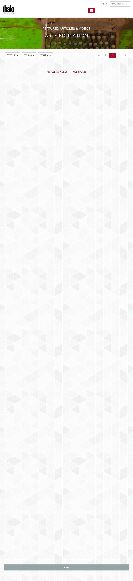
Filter (45, 55)
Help (104, 4)
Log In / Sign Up (120, 4)
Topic (12, 55)
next (66, 567)
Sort (29, 55)
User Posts (79, 71)
